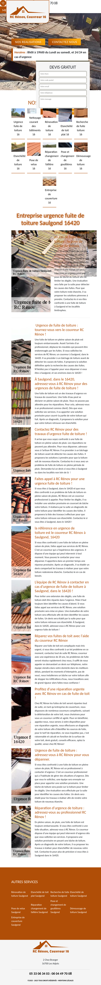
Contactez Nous (64, 42)
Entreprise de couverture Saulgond (18, 921)
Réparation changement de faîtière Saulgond (39, 908)
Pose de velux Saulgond (18, 910)
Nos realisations (28, 42)
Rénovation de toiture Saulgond (19, 894)
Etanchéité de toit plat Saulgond (40, 894)
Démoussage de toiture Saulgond (78, 910)
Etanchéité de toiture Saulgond (78, 894)
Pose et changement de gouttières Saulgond (58, 907)
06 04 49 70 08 (61, 973)
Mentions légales (65, 980)
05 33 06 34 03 (39, 973)
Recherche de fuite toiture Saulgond (60, 894)
